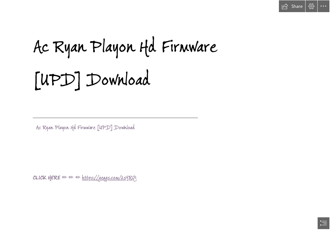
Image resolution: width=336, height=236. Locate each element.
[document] (168, 118)
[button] (292, 6)
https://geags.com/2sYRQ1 (109, 177)
